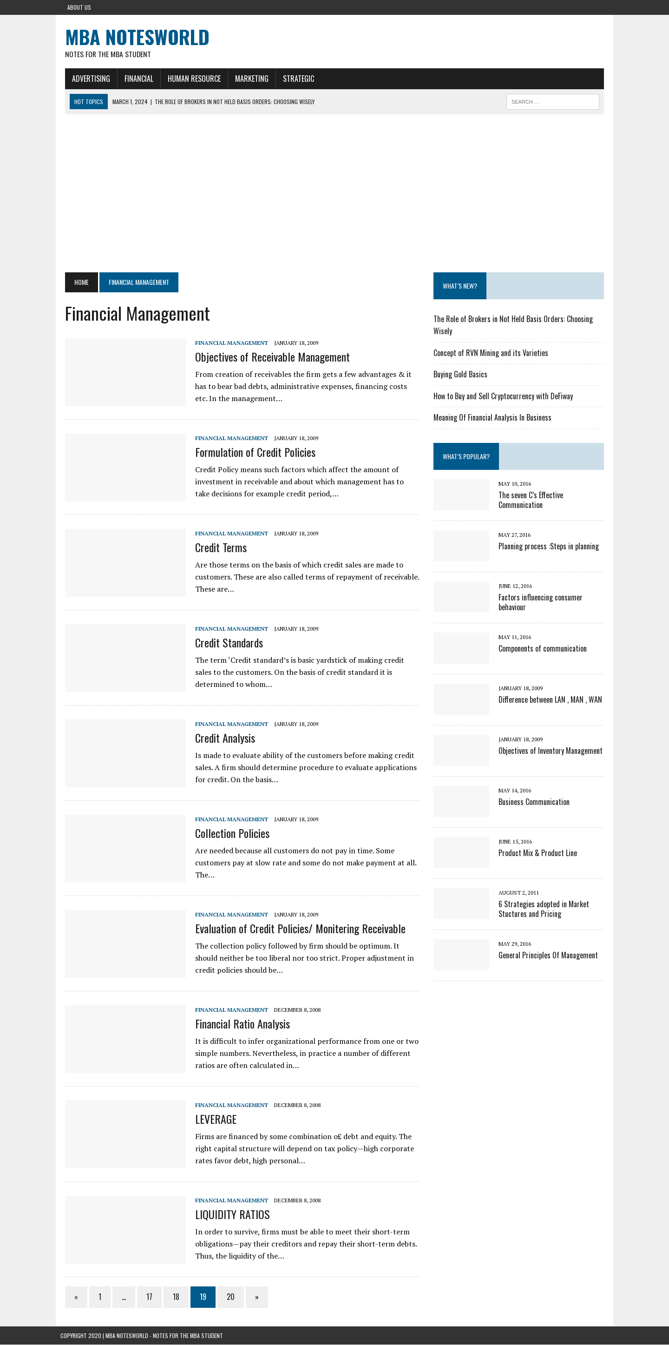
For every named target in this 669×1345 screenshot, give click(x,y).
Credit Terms (216, 547)
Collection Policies (227, 833)
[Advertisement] (334, 194)
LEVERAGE (211, 1119)
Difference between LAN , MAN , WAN (551, 699)
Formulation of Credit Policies (250, 452)
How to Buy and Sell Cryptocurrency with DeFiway (504, 396)
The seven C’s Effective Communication (532, 500)
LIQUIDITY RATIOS (227, 1214)
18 (171, 1297)
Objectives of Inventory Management (552, 751)
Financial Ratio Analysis (237, 1023)
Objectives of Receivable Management (267, 357)
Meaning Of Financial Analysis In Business (494, 417)
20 (226, 1297)
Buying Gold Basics (462, 374)
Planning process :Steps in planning (550, 546)
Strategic (293, 78)
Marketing (247, 78)
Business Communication (535, 802)
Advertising (86, 78)
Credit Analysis (220, 738)
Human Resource (189, 78)
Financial (134, 78)
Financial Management (226, 343)
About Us (79, 7)
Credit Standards (224, 642)
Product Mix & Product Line (539, 853)
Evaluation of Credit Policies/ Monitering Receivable (295, 928)
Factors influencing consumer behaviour (542, 602)
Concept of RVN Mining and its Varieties (492, 352)
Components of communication (544, 648)
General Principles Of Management (549, 955)
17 (145, 1297)
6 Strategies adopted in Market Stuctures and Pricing (545, 909)
